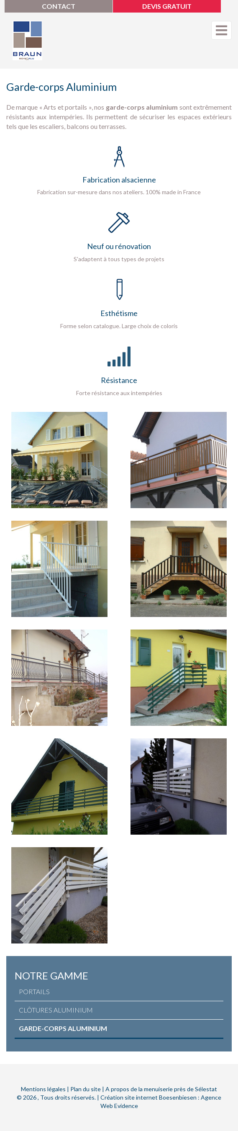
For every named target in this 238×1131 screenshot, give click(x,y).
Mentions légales (43, 1088)
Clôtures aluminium (56, 1010)
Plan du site (85, 1088)
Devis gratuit (167, 6)
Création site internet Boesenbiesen (148, 1097)
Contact (58, 6)
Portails (34, 991)
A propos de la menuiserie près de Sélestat (161, 1088)
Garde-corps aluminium (63, 1028)
